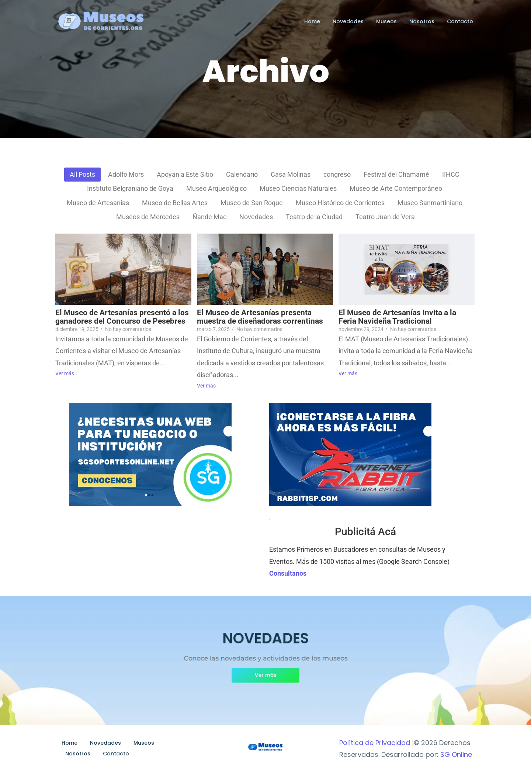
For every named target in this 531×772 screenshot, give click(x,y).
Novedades (348, 21)
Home (312, 21)
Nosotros (421, 21)
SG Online (456, 754)
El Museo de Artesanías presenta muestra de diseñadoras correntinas (260, 317)
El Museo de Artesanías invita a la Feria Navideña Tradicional (397, 317)
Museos (386, 21)
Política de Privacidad (374, 742)
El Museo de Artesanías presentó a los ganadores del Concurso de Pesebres (122, 317)
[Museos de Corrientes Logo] (265, 747)
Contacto (460, 21)
